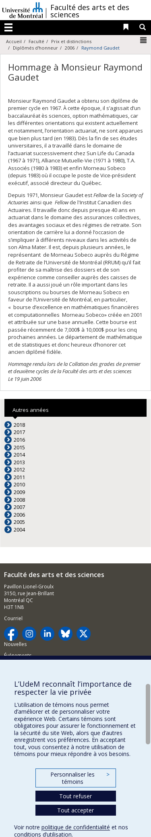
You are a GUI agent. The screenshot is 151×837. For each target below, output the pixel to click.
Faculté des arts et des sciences (89, 11)
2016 (19, 439)
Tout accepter (75, 810)
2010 (19, 484)
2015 (19, 447)
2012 (19, 469)
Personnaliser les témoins (79, 778)
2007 (19, 507)
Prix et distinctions (71, 41)
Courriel (13, 618)
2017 (19, 432)
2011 (19, 477)
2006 (69, 48)
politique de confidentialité (75, 827)
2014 (19, 454)
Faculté (36, 41)
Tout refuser (75, 796)
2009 (19, 492)
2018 (19, 424)
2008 (19, 499)
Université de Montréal (22, 10)
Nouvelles (15, 644)
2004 (19, 529)
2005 (19, 521)
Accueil (14, 41)
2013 (19, 462)
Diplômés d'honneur (35, 48)
